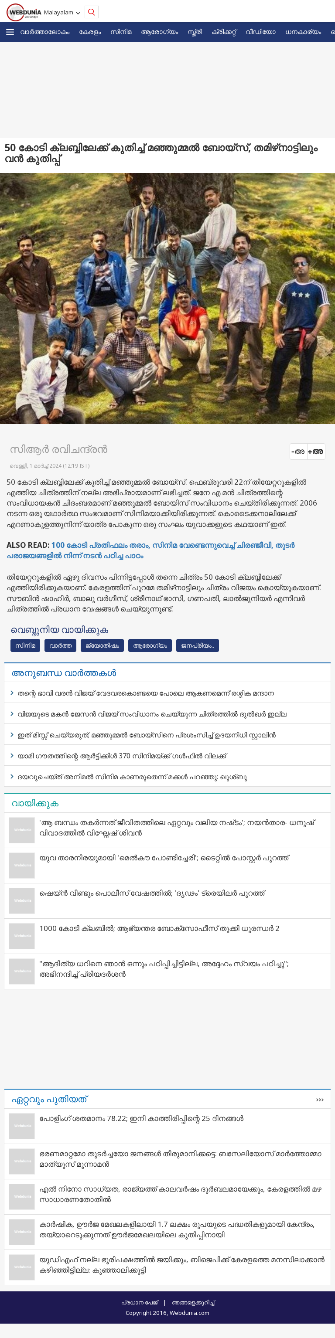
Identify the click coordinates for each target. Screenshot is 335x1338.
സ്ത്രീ (195, 31)
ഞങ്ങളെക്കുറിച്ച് (193, 1302)
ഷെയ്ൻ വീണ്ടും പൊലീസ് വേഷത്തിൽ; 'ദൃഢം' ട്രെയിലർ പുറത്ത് (151, 893)
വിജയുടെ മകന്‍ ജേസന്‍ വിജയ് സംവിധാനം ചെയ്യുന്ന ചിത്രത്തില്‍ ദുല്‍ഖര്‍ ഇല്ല (152, 714)
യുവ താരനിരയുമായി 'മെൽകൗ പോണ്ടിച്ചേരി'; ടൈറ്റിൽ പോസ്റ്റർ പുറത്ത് (163, 857)
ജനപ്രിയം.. (197, 645)
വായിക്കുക (34, 803)
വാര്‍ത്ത (60, 645)
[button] (10, 32)
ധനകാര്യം (303, 31)
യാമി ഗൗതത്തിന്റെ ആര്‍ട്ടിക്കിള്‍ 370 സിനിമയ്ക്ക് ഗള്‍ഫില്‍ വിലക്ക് (121, 756)
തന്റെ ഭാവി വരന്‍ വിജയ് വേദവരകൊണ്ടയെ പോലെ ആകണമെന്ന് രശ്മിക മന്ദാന (145, 693)
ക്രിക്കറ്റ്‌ (224, 31)
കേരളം (90, 31)
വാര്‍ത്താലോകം (44, 31)
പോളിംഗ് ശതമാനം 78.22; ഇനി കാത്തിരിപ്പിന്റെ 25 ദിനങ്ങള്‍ (141, 1118)
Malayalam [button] (60, 12)
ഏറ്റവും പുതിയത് (48, 1099)
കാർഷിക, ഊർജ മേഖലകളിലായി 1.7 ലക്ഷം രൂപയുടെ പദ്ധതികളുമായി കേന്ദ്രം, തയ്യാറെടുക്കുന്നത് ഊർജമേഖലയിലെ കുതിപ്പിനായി (177, 1229)
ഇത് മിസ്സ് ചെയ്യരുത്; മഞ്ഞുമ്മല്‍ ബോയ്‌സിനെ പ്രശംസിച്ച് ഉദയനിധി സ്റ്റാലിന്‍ (146, 735)
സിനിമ (120, 31)
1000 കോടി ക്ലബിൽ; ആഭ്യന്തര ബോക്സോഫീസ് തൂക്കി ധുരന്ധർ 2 (159, 928)
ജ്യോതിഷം (102, 645)
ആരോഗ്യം (159, 31)
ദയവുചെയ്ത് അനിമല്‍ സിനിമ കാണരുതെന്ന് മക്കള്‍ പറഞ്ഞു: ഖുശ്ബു (132, 776)
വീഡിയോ (261, 31)
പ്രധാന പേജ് (139, 1302)
